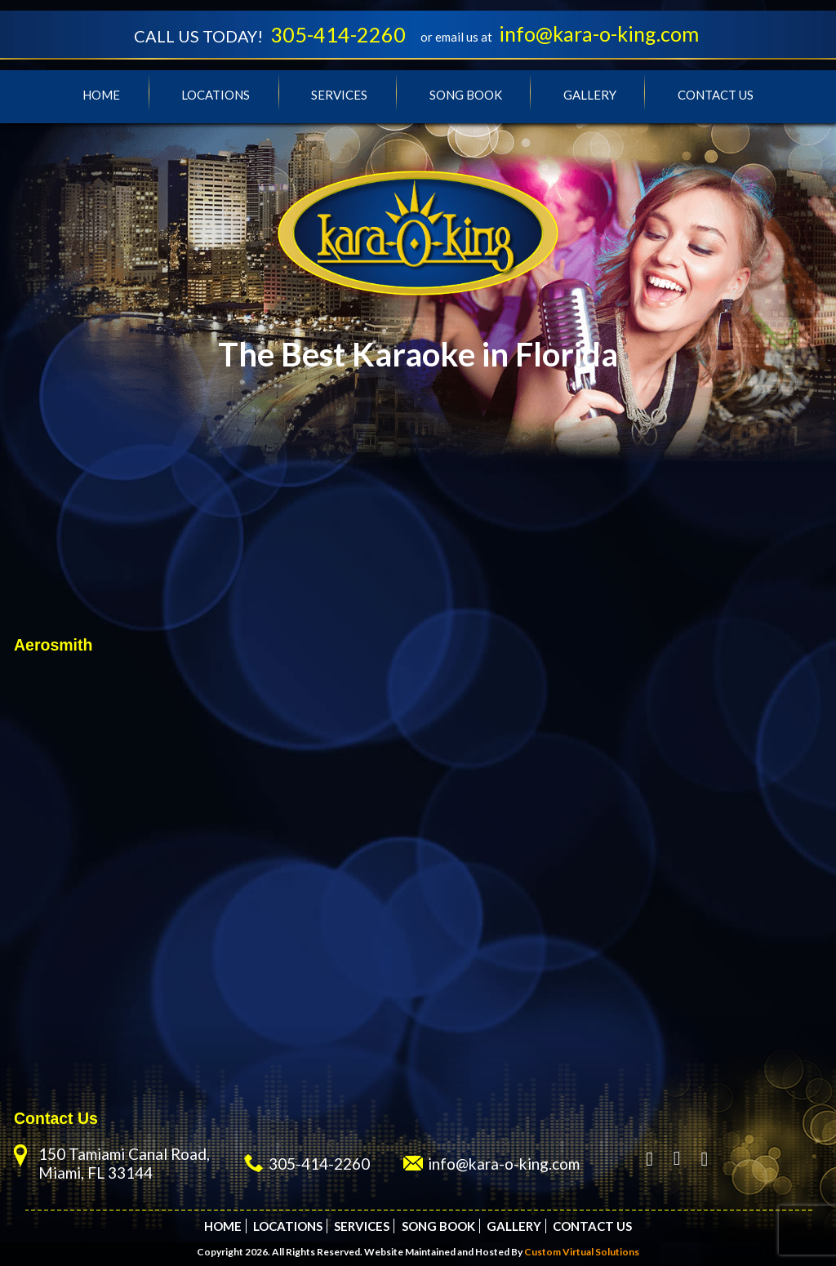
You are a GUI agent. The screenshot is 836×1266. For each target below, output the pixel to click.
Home (101, 94)
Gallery (589, 94)
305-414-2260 (338, 34)
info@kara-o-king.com (599, 33)
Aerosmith (53, 645)
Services (339, 94)
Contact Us (716, 94)
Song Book (465, 94)
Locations (215, 94)
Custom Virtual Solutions (581, 1252)
